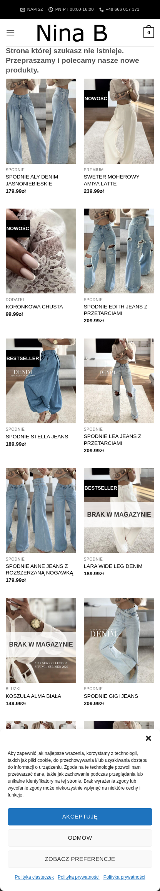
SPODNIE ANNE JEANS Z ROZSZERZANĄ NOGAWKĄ (39, 569)
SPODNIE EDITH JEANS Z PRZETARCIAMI (115, 310)
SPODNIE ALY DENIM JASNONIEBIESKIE (32, 180)
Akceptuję (80, 816)
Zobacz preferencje (80, 859)
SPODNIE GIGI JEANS (111, 696)
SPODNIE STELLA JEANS (37, 437)
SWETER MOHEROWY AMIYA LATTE (112, 180)
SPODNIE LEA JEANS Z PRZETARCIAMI (113, 439)
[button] (148, 738)
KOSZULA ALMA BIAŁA (33, 696)
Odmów (80, 837)
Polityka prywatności (79, 877)
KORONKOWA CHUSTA (34, 307)
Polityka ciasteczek (34, 877)
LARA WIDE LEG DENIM (113, 566)
